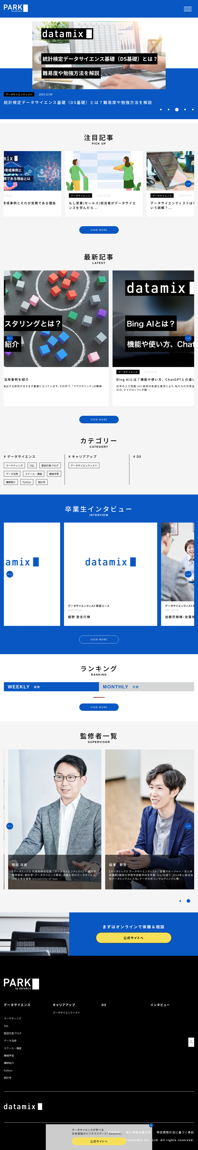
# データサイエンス (20, 456)
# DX (137, 456)
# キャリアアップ (83, 456)
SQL (32, 465)
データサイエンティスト (84, 465)
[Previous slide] (9, 183)
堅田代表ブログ (50, 465)
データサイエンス (17, 1004)
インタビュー (160, 1004)
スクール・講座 (33, 473)
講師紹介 (11, 482)
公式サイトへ (134, 937)
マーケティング (14, 465)
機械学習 (54, 473)
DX (104, 1004)
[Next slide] (188, 183)
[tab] (161, 109)
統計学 (41, 482)
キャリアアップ (64, 1004)
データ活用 (12, 473)
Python (27, 482)
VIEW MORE (99, 230)
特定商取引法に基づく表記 (175, 1132)
